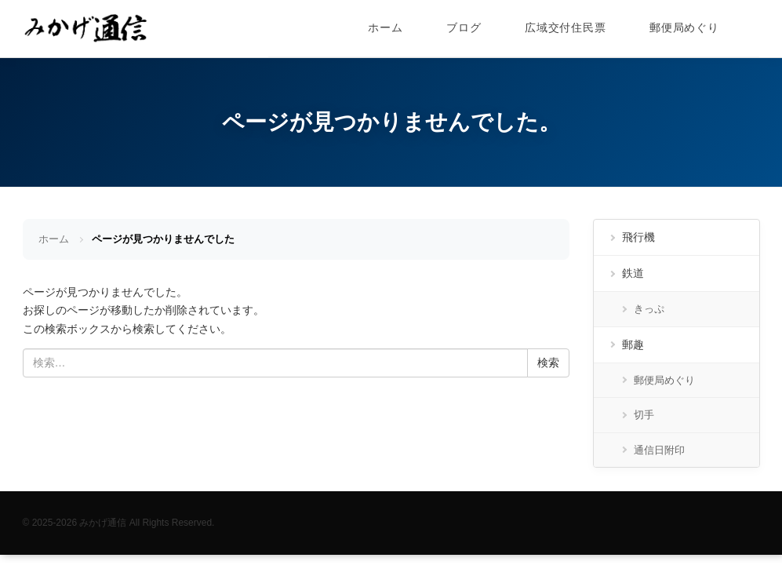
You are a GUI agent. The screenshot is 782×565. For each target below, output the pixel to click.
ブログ (463, 27)
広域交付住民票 (565, 27)
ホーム (385, 27)
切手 (644, 415)
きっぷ (649, 309)
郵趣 (633, 344)
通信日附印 (659, 450)
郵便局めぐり (683, 27)
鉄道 (633, 273)
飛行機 (638, 237)
